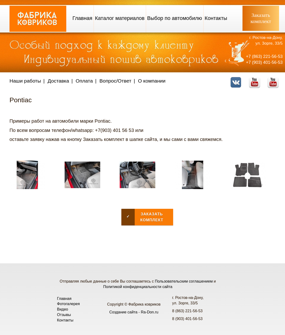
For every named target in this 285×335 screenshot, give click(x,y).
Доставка (58, 81)
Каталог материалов (120, 18)
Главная (82, 18)
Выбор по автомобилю (174, 18)
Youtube (256, 79)
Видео (62, 309)
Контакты (216, 18)
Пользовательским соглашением (184, 281)
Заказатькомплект (261, 18)
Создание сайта (123, 312)
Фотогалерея (68, 304)
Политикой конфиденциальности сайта (137, 287)
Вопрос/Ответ (115, 81)
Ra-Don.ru (149, 312)
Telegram (274, 79)
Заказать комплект (142, 217)
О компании (152, 81)
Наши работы (25, 81)
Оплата (84, 81)
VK (237, 79)
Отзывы (64, 315)
